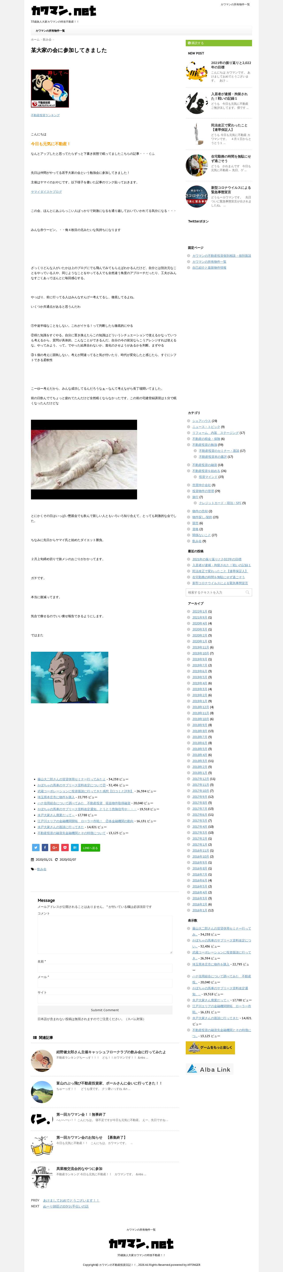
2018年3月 (199, 761)
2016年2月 (199, 904)
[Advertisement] (105, 739)
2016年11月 (200, 851)
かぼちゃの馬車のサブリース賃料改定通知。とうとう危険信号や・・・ (87, 809)
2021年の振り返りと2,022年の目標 (216, 559)
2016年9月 (199, 862)
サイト (42, 992)
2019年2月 (199, 695)
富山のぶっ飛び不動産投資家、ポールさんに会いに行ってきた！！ (109, 1083)
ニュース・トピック (206, 427)
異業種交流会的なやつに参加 (79, 1168)
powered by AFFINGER (185, 1264)
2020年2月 (199, 635)
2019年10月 (200, 653)
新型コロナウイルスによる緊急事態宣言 (220, 583)
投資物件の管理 (203, 491)
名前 (42, 961)
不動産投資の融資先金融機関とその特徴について (72, 833)
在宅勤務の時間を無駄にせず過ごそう (218, 577)
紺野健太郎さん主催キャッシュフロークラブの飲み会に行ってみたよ (111, 1052)
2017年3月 (199, 833)
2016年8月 (199, 868)
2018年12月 (200, 707)
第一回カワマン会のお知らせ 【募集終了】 (91, 1137)
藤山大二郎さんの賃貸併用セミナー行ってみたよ (72, 779)
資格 (195, 529)
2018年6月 (199, 743)
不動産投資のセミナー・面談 (219, 451)
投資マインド (208, 477)
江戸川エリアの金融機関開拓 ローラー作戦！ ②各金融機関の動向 (86, 821)
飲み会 (41, 869)
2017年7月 (199, 809)
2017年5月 (199, 821)
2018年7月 (199, 737)
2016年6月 (199, 880)
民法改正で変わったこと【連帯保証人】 (229, 127)
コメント (44, 913)
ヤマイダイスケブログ (46, 192)
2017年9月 (199, 797)
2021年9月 (199, 617)
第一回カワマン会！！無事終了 (81, 1114)
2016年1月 (199, 910)
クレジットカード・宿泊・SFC (220, 503)
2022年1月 (199, 611)
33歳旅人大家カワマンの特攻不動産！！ (141, 1255)
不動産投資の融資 (204, 465)
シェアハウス (201, 421)
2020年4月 (199, 623)
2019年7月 (199, 665)
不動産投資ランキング (45, 115)
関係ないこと (201, 535)
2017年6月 (199, 815)
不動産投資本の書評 (213, 457)
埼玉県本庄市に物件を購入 (56, 797)
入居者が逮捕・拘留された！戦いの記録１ (229, 96)
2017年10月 (200, 791)
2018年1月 (199, 773)
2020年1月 (199, 641)
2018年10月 (200, 719)
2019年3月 (199, 689)
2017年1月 (199, 845)
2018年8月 (199, 731)
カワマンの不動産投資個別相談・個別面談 (221, 256)
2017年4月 (199, 827)
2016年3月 (199, 898)
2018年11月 (200, 713)
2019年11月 (200, 647)
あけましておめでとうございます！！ (71, 1200)
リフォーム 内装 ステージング (215, 433)
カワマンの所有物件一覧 (235, 4)
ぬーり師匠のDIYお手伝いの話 (66, 1206)
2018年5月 (199, 749)
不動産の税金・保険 (206, 439)
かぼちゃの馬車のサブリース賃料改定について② (72, 785)
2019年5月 (199, 677)
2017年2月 (199, 839)
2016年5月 (199, 886)
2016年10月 (200, 856)
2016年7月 (199, 874)
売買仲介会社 (201, 485)
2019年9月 (199, 659)
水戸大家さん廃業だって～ (56, 815)
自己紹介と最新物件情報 (209, 268)
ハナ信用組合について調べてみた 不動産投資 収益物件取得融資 (84, 803)
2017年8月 (199, 803)
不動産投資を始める (206, 471)
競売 (195, 523)
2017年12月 (200, 779)
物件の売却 (200, 511)
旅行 (195, 497)
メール (43, 977)
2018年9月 (199, 725)
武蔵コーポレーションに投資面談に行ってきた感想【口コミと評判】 (86, 791)
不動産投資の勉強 (204, 445)
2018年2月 (199, 767)
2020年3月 (199, 629)
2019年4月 (199, 683)
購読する (196, 43)
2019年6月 (199, 671)
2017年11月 (200, 785)
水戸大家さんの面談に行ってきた (61, 827)
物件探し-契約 (202, 517)
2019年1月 (199, 701)
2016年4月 (199, 892)
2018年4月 (199, 755)
